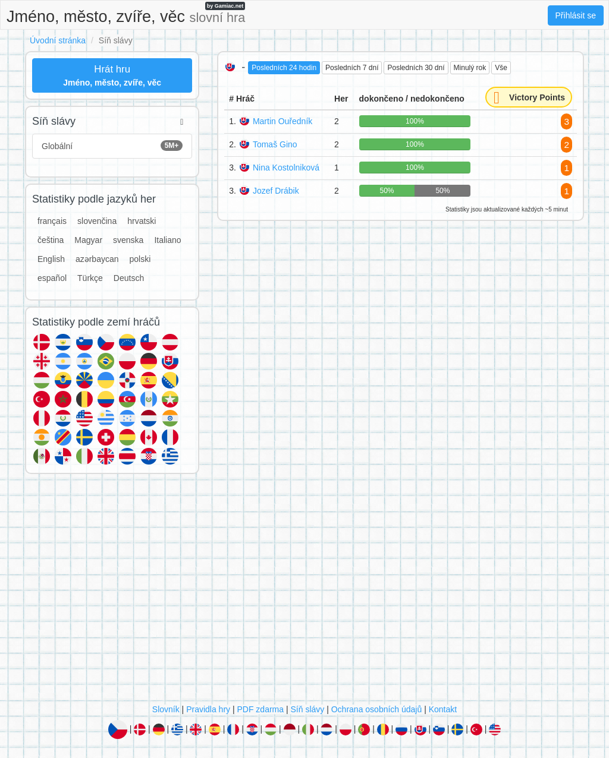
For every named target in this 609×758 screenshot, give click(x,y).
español (52, 278)
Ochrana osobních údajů (376, 709)
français (52, 221)
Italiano (167, 240)
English (51, 259)
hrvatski (141, 221)
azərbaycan (97, 259)
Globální (112, 145)
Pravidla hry (208, 709)
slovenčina (97, 221)
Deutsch (129, 278)
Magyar (88, 240)
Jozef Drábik (276, 190)
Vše (501, 68)
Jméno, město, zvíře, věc (126, 14)
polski (140, 259)
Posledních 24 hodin (284, 68)
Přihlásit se (575, 15)
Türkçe (90, 278)
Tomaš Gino (275, 144)
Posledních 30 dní (415, 68)
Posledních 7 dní (351, 68)
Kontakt (443, 709)
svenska (128, 240)
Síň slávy (307, 709)
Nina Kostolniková (286, 167)
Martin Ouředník (282, 121)
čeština (50, 240)
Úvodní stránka (58, 40)
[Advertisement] (304, 592)
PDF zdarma (260, 709)
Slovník (166, 709)
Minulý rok (470, 68)
